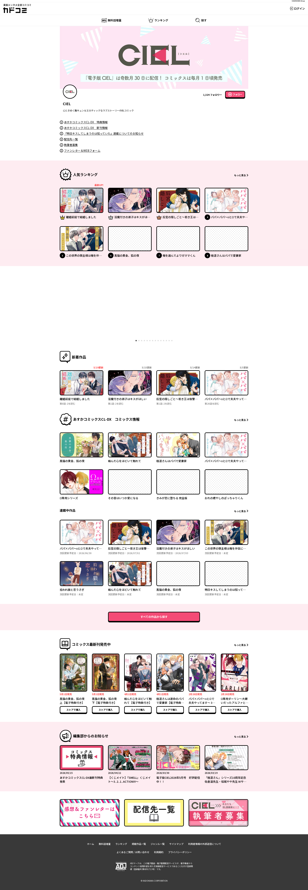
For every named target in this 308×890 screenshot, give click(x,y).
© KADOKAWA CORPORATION (154, 880)
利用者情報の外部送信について (204, 843)
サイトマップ (176, 843)
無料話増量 (105, 843)
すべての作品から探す (154, 617)
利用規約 (158, 852)
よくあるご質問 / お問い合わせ (132, 852)
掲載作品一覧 (139, 843)
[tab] (136, 340)
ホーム (90, 843)
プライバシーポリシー (180, 852)
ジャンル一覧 (158, 843)
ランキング (121, 843)
